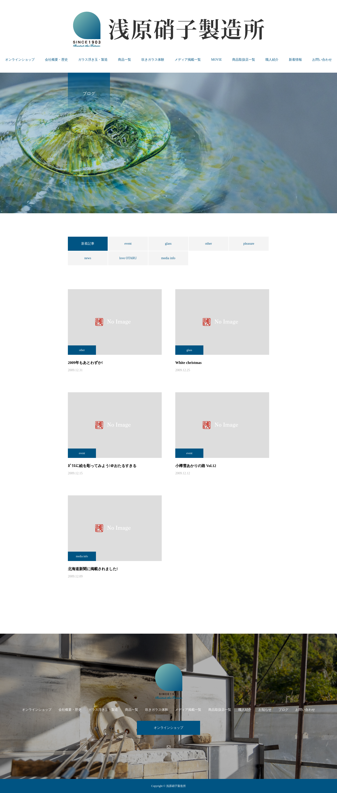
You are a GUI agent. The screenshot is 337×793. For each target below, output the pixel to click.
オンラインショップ (20, 59)
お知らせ (264, 709)
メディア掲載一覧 (188, 59)
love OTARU (128, 258)
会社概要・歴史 (56, 59)
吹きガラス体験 (152, 59)
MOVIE (216, 59)
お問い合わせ (322, 59)
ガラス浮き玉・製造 (93, 59)
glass (168, 243)
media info (168, 258)
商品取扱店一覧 (243, 59)
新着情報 (295, 59)
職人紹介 (271, 59)
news (87, 258)
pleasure (248, 243)
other (208, 243)
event (128, 243)
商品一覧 (124, 59)
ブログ (283, 709)
